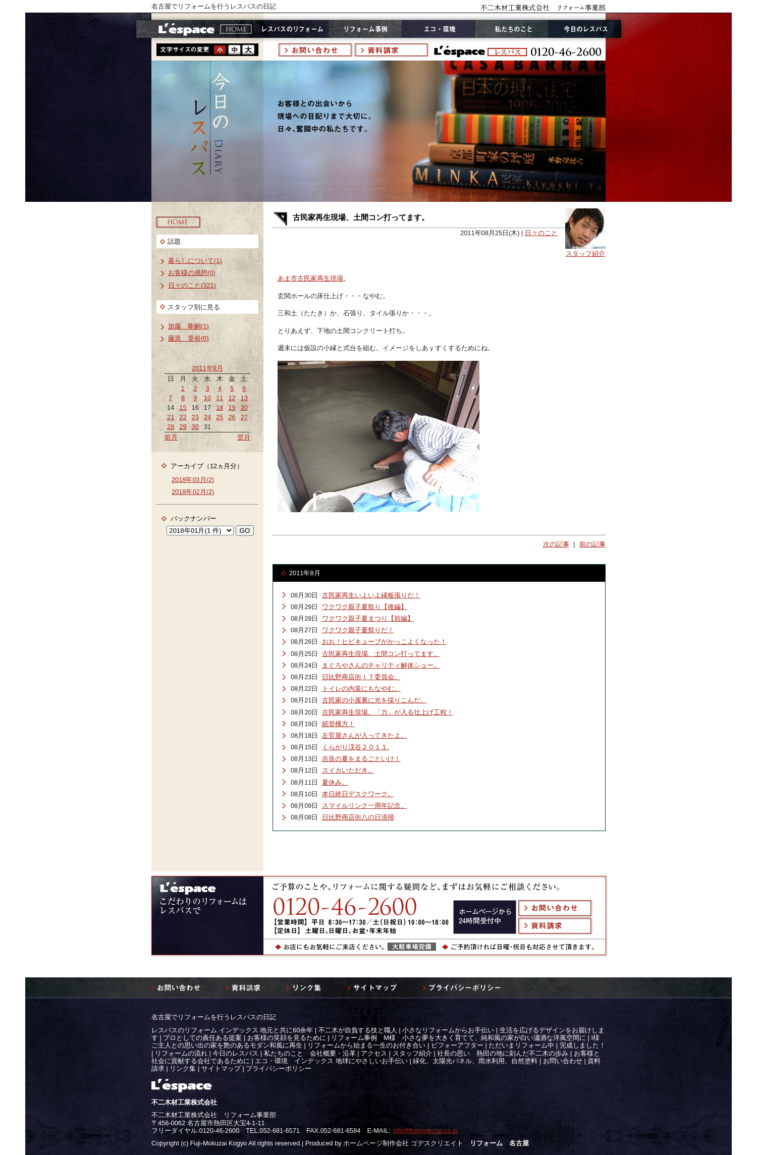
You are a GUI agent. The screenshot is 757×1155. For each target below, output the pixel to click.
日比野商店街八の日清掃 (358, 817)
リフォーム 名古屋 (499, 1143)
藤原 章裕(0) (188, 338)
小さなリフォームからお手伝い (448, 1030)
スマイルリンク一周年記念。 (364, 805)
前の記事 (592, 544)
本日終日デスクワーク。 (358, 794)
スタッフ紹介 (585, 253)
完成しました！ (583, 1045)
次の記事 (556, 544)
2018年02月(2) (193, 492)
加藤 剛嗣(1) (188, 326)
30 (195, 426)
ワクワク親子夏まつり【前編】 (368, 618)
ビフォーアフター (457, 1045)
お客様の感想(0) (191, 273)
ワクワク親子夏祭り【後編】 (364, 607)
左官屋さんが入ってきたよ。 (364, 735)
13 (244, 398)
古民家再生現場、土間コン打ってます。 (381, 653)
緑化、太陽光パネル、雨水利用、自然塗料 (475, 1061)
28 (170, 426)
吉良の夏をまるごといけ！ (361, 758)
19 (231, 407)
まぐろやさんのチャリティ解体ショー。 (381, 665)
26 (231, 417)
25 (219, 417)
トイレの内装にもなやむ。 (361, 688)
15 (182, 407)
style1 (220, 49)
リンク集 (183, 1068)
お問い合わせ (562, 1061)
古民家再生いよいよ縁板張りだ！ (371, 595)
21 (170, 417)
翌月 (243, 437)
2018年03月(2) (193, 479)
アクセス (374, 1053)
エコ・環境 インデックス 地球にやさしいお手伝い (331, 1061)
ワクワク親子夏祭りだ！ (358, 630)
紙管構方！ (338, 724)
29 (182, 426)
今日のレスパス (235, 1053)
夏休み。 (335, 782)
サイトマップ (221, 1068)
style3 (248, 49)
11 (219, 398)
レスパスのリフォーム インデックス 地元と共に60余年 (232, 1030)
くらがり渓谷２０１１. (356, 747)
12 (231, 398)
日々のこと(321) (192, 285)
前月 (171, 437)
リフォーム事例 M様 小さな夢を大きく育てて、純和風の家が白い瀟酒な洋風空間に (458, 1037)
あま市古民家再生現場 (310, 278)
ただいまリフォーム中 (521, 1045)
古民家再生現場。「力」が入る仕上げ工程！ (387, 712)
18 (219, 407)
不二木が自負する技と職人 (357, 1030)
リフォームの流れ (181, 1053)
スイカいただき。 (348, 770)
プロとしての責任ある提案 (202, 1037)
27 (244, 417)
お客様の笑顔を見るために (286, 1037)
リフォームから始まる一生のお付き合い (366, 1045)
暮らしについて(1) (195, 260)
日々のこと (541, 233)
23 (195, 417)
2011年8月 (207, 368)
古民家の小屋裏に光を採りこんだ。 (374, 700)
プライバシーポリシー (278, 1068)
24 (207, 417)
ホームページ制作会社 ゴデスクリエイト (403, 1143)
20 (244, 407)
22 (182, 417)
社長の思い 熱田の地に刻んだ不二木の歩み (502, 1053)
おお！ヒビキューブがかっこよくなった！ (384, 641)
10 (207, 398)
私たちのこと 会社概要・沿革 (310, 1053)
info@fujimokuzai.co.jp (425, 1130)
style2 (234, 49)
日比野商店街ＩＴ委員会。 (361, 677)
